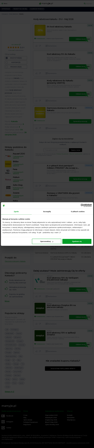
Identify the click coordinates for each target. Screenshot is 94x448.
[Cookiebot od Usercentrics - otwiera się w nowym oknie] (82, 205)
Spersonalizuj (46, 241)
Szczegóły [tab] (47, 211)
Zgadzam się (77, 241)
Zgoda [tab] (16, 211)
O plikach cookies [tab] (78, 211)
